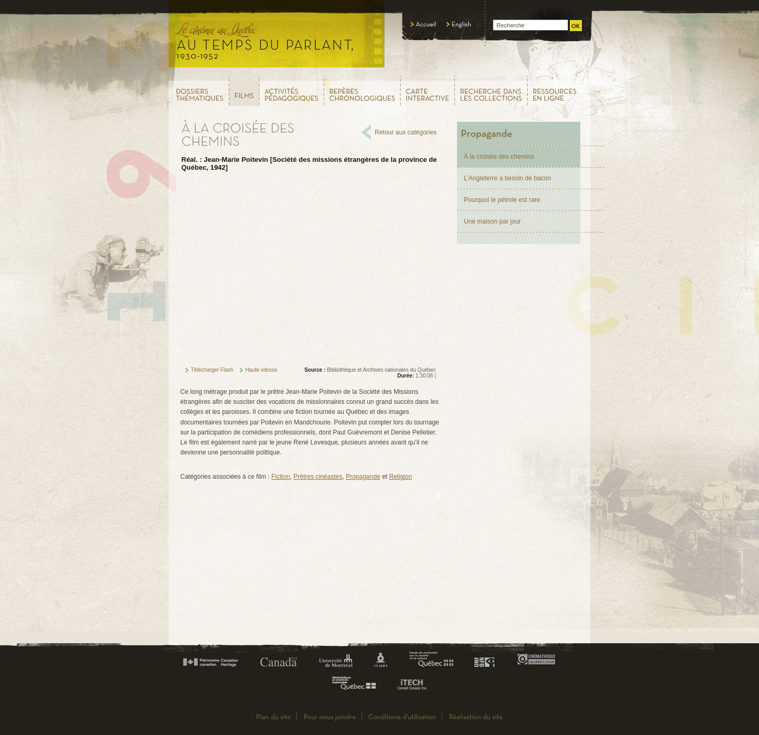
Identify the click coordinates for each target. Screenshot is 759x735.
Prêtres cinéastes (318, 476)
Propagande (363, 476)
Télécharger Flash (212, 370)
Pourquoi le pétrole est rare (502, 200)
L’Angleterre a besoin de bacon (507, 178)
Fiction (280, 476)
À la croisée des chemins (499, 156)
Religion (400, 476)
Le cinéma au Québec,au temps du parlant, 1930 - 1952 (277, 37)
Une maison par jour (492, 221)
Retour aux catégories (405, 132)
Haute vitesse (261, 370)
